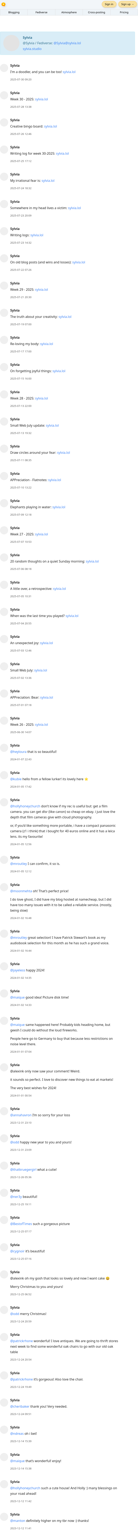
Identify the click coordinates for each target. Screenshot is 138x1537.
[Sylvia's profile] (4, 67)
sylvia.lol (69, 72)
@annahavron (21, 1115)
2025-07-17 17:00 (20, 351)
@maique (17, 997)
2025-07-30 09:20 (20, 79)
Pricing (124, 12)
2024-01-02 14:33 (20, 1005)
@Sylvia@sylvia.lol (67, 43)
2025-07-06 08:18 (20, 569)
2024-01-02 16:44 (20, 950)
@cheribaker (20, 1406)
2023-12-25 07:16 (20, 1259)
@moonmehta (21, 891)
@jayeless (17, 970)
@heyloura (18, 751)
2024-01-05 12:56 (20, 844)
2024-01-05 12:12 (20, 871)
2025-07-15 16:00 (20, 378)
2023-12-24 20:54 (20, 1359)
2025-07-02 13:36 (20, 678)
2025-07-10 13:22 (20, 487)
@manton (17, 1520)
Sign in (109, 4)
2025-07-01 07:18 (20, 705)
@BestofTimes (21, 1224)
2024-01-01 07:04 (20, 1051)
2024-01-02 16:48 (20, 918)
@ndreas (17, 1433)
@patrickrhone (21, 1341)
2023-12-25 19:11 (20, 1204)
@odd (14, 1142)
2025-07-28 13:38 (20, 107)
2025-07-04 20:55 (20, 623)
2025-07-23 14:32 (20, 242)
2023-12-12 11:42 (20, 1501)
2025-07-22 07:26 (20, 270)
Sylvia (15, 65)
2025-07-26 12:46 (20, 134)
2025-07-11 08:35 (20, 460)
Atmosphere (69, 12)
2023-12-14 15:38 (20, 1468)
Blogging (14, 12)
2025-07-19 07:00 (20, 324)
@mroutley (18, 863)
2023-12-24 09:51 (20, 1414)
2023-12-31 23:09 (20, 1150)
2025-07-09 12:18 (20, 514)
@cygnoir (17, 1251)
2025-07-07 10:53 (20, 542)
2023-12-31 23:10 (20, 1122)
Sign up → (127, 4)
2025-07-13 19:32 (20, 433)
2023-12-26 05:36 (20, 1177)
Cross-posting (96, 12)
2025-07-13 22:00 (20, 406)
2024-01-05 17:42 (20, 786)
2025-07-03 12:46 (20, 650)
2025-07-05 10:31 (20, 596)
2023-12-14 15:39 (20, 1441)
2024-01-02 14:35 (20, 978)
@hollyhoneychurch (25, 806)
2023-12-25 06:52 (20, 1294)
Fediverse (41, 12)
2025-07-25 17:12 (20, 161)
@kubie (16, 779)
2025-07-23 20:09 (20, 215)
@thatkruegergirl (23, 1169)
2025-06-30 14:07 (20, 732)
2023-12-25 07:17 (20, 1231)
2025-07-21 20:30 (20, 297)
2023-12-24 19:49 (20, 1387)
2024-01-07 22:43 (20, 759)
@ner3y (16, 1196)
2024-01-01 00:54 (20, 1095)
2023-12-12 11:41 (20, 1528)
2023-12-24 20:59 (20, 1321)
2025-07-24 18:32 (20, 188)
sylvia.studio (32, 49)
